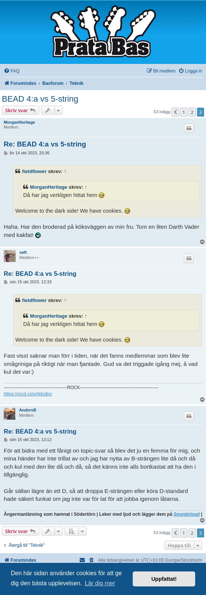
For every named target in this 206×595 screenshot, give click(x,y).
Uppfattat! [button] (164, 579)
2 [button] (192, 112)
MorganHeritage (19, 122)
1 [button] (183, 112)
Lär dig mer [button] (100, 583)
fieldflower (34, 171)
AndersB (27, 410)
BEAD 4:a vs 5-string (40, 99)
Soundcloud (186, 514)
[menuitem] (11, 71)
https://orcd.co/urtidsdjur (28, 394)
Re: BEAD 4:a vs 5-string (45, 144)
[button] (175, 112)
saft (23, 252)
